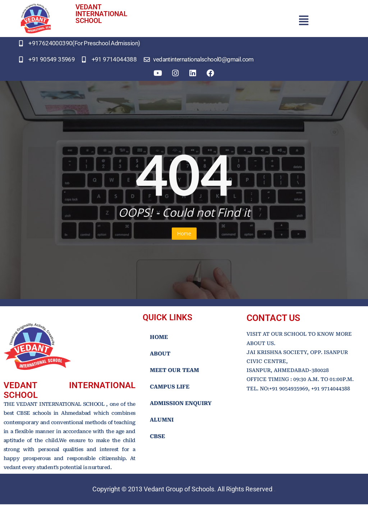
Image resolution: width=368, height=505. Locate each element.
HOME (159, 338)
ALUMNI (162, 420)
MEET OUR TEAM (174, 371)
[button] (303, 20)
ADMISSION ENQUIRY (181, 404)
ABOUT (160, 354)
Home (184, 234)
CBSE (157, 437)
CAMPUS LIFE (169, 387)
